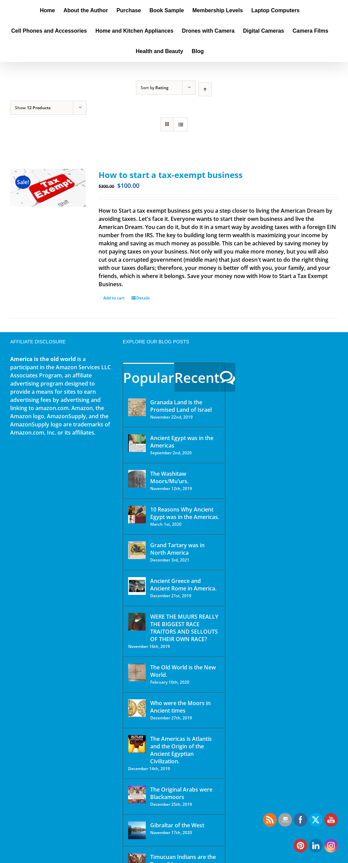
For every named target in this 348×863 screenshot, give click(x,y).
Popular (148, 377)
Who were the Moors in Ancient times (180, 706)
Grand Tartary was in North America (177, 548)
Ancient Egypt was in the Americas (181, 441)
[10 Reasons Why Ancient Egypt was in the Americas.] (137, 514)
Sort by (155, 88)
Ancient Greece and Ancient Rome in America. (183, 584)
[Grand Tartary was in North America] (137, 550)
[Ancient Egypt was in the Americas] (137, 443)
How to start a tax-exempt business (171, 174)
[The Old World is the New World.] (137, 672)
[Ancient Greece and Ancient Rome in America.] (137, 586)
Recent (197, 377)
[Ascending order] (205, 89)
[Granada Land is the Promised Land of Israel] (137, 407)
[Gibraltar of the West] (137, 830)
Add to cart (114, 298)
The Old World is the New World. (183, 671)
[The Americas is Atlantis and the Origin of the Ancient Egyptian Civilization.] (137, 744)
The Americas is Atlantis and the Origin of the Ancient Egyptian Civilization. (181, 750)
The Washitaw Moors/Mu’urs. (169, 477)
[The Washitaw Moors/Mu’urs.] (137, 479)
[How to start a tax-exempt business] (48, 188)
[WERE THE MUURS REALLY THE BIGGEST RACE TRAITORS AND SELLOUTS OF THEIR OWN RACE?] (137, 622)
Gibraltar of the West (177, 825)
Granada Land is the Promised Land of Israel (181, 405)
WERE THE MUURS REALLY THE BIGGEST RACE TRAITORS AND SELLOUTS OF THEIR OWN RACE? (184, 628)
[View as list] (180, 124)
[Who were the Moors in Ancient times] (137, 708)
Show (33, 108)
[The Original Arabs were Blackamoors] (137, 794)
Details (143, 298)
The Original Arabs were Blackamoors (181, 793)
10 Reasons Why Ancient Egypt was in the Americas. (184, 513)
